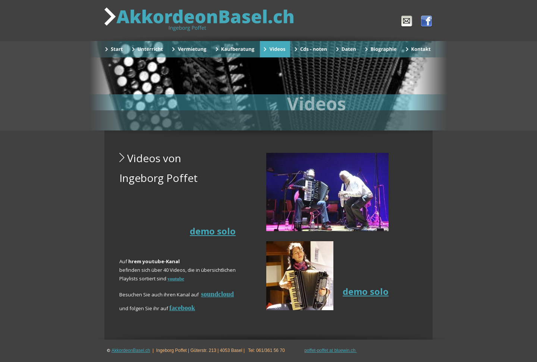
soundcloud (217, 294)
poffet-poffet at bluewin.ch (330, 350)
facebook (182, 308)
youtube (175, 278)
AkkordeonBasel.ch (131, 350)
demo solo (213, 231)
